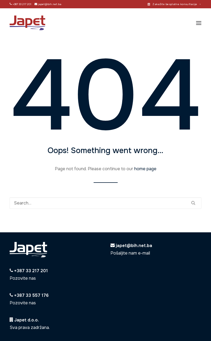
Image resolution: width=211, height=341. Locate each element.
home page (145, 169)
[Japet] (27, 23)
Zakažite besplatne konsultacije (176, 4)
